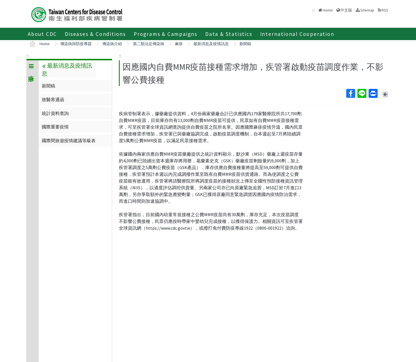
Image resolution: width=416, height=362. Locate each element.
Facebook (350, 93)
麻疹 (179, 43)
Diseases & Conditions (95, 34)
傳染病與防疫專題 (76, 43)
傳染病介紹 (112, 43)
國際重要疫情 (55, 127)
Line (361, 93)
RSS (385, 10)
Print (373, 93)
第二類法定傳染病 (148, 43)
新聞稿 (245, 43)
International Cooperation (297, 34)
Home (328, 10)
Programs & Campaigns (165, 34)
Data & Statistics (228, 34)
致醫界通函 (53, 99)
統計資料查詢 (55, 113)
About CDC (42, 34)
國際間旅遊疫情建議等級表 (69, 140)
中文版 (346, 10)
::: (27, 55)
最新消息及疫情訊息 (211, 43)
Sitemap (367, 10)
